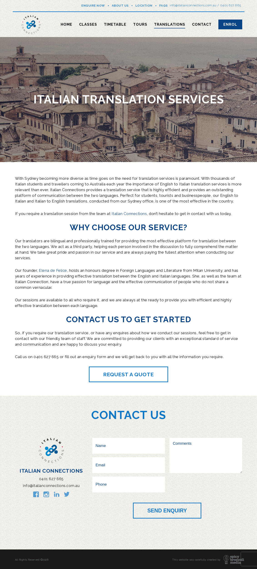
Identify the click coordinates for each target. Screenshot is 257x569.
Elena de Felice (53, 270)
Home (66, 24)
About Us (120, 5)
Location (143, 5)
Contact (202, 24)
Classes (88, 24)
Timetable (115, 24)
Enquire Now (93, 5)
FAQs (163, 5)
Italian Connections (129, 213)
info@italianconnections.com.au (51, 486)
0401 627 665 (230, 5)
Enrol (230, 24)
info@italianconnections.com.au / (194, 5)
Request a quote (128, 374)
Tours (140, 24)
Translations (169, 24)
